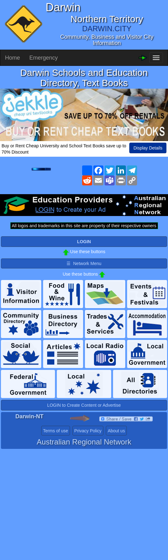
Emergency (43, 58)
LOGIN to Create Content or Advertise (84, 405)
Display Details (147, 147)
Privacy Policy (87, 430)
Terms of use (55, 430)
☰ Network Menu (84, 263)
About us (116, 430)
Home (12, 58)
